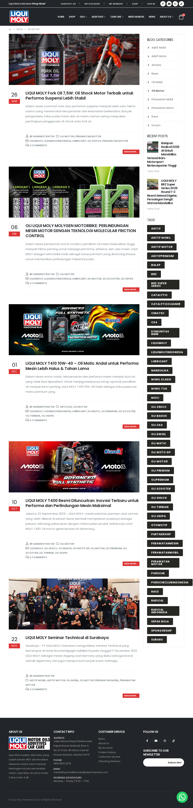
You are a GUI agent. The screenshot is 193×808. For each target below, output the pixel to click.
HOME (61, 16)
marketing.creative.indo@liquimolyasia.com (81, 772)
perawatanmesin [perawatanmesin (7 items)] (165, 543)
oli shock (94, 141)
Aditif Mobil (38, 680)
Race (155, 116)
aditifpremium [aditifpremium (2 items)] (162, 256)
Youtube (156, 741)
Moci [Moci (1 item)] (155, 398)
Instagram (165, 741)
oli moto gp (81, 548)
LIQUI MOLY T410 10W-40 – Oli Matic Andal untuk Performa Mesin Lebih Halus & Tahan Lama (82, 366)
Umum (156, 125)
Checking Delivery (109, 761)
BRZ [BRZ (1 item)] (154, 274)
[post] (153, 147)
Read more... (131, 151)
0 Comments (38, 145)
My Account (92, 3)
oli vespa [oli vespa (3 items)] (158, 516)
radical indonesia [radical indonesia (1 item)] (159, 611)
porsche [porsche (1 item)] (158, 573)
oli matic (93, 411)
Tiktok (173, 741)
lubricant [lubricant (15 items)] (159, 361)
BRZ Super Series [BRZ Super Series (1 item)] (158, 284)
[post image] (74, 59)
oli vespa (127, 278)
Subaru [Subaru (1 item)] (157, 639)
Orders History (107, 752)
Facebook (147, 741)
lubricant (79, 141)
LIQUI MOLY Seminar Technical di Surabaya (67, 637)
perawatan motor (115, 141)
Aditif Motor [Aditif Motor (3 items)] (161, 247)
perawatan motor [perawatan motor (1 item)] (160, 563)
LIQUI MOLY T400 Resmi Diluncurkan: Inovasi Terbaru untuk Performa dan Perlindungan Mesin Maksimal (82, 503)
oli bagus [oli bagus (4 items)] (159, 416)
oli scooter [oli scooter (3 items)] (161, 489)
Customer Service (109, 757)
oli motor (94, 278)
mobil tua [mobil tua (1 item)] (159, 388)
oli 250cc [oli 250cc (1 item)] (158, 407)
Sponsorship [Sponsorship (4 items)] (161, 630)
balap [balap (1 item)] (156, 265)
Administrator (44, 136)
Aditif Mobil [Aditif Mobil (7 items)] (161, 238)
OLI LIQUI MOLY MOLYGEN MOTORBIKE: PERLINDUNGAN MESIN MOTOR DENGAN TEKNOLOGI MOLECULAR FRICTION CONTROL (81, 231)
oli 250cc (50, 548)
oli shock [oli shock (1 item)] (159, 498)
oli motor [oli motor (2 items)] (159, 461)
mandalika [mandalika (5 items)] (159, 370)
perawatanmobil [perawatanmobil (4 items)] (165, 552)
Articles (66, 407)
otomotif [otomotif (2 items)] (159, 525)
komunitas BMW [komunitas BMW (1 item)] (160, 333)
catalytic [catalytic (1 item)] (159, 295)
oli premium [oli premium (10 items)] (160, 470)
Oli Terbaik (33, 416)
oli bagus (65, 548)
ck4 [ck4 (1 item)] (154, 322)
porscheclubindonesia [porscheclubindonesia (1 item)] (170, 582)
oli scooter (111, 278)
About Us (165, 16)
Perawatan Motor (88, 136)
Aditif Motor (56, 680)
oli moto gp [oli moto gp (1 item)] (161, 452)
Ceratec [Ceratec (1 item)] (158, 313)
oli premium (109, 411)
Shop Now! (38, 3)
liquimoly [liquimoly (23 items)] (159, 343)
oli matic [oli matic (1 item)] (158, 443)
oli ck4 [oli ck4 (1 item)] (157, 425)
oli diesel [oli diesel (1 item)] (158, 434)
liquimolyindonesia (57, 141)
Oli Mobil (72, 680)
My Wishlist (116, 3)
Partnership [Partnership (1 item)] (161, 534)
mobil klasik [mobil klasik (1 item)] (161, 379)
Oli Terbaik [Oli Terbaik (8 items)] (160, 507)
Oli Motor (67, 136)
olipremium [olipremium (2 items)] (160, 480)
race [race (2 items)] (155, 591)
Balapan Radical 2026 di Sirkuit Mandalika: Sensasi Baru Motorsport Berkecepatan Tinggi (163, 154)
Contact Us (68, 3)
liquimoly (36, 141)
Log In (151, 3)
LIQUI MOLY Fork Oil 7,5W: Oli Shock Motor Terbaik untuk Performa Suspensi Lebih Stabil (79, 95)
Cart (135, 3)
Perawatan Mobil (107, 680)
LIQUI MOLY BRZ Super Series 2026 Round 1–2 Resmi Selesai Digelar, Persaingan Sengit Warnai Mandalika (162, 192)
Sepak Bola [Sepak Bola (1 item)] (160, 621)
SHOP (72, 16)
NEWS (152, 16)
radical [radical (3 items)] (157, 600)
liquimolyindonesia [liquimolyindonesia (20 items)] (167, 352)
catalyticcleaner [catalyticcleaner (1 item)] (165, 304)
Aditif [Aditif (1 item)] (156, 228)
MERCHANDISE (136, 16)
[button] (182, 797)
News (155, 73)
